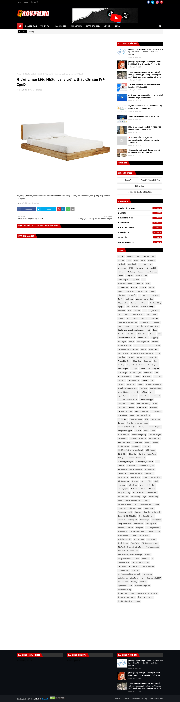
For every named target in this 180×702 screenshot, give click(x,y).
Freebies (121, 318)
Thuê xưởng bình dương (140, 535)
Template (151, 260)
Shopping (154, 338)
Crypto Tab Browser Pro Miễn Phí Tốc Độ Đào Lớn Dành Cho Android (145, 107)
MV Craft (145, 318)
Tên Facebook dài (152, 547)
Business (146, 446)
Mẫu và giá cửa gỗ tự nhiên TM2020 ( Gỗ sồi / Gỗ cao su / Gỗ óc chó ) (144, 128)
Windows (157, 322)
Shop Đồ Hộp (143, 338)
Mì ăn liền (121, 311)
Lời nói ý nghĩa (123, 489)
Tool (153, 431)
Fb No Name (149, 469)
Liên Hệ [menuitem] (107, 26)
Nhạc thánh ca (123, 303)
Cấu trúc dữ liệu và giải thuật (128, 349)
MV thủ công (135, 497)
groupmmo (122, 268)
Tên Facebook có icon (150, 543)
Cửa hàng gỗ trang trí (125, 462)
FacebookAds (151, 314)
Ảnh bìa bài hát (123, 446)
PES (146, 419)
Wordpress (148, 373)
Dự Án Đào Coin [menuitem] (93, 26)
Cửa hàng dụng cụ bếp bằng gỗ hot (146, 326)
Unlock (147, 555)
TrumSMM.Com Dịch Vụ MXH (151, 180)
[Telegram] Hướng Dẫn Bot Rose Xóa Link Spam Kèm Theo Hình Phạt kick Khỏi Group (145, 51)
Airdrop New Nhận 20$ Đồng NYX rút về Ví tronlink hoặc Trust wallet (145, 96)
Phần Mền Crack (135, 508)
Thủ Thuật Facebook (125, 283)
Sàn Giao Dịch (141, 218)
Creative (127, 326)
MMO (136, 260)
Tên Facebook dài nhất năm (128, 551)
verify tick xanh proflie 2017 (151, 578)
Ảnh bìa (155, 342)
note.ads (134, 396)
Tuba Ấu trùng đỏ (155, 435)
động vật (121, 307)
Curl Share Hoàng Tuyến (147, 454)
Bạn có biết (130, 291)
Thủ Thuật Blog (155, 303)
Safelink (137, 512)
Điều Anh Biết (123, 582)
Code (129, 260)
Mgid (144, 497)
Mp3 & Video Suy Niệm (134, 500)
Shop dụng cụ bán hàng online (137, 423)
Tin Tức (141, 237)
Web (137, 559)
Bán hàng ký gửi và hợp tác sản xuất (130, 450)
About (26, 2)
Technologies (123, 369)
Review (152, 334)
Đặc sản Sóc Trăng (124, 590)
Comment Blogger (146, 400)
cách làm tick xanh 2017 (140, 562)
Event (155, 404)
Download (132, 264)
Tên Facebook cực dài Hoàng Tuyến (130, 547)
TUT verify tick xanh (153, 528)
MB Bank (131, 357)
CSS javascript (153, 311)
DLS (157, 462)
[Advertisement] (65, 55)
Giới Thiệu (126, 699)
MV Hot (145, 295)
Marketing (131, 272)
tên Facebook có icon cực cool (129, 574)
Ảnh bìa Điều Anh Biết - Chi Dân (129, 601)
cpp (156, 373)
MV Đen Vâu (153, 357)
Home (19, 2)
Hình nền (121, 272)
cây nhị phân (122, 438)
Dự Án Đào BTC (138, 314)
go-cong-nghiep (148, 566)
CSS (143, 280)
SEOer (143, 260)
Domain (121, 466)
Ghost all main (123, 353)
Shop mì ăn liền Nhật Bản (127, 516)
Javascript (139, 268)
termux (147, 442)
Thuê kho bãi (122, 531)
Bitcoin (151, 287)
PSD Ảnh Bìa (142, 334)
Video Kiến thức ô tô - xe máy (128, 392)
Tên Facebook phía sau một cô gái (130, 555)
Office (157, 504)
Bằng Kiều (132, 454)
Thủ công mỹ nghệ (124, 539)
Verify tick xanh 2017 (125, 559)
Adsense (134, 287)
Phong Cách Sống (124, 361)
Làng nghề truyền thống (144, 299)
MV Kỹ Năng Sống (124, 493)
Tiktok (146, 431)
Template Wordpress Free (127, 388)
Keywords (153, 407)
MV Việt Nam (122, 419)
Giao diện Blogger (147, 307)
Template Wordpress (153, 384)
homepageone (123, 570)
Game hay (157, 376)
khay (119, 326)
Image (158, 353)
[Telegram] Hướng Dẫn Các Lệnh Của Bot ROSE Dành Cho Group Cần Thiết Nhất (145, 62)
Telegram (141, 223)
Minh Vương (153, 497)
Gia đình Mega (123, 477)
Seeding (121, 365)
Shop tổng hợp (153, 365)
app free (136, 280)
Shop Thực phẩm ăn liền (126, 338)
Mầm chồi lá (131, 334)
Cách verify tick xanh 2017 (135, 458)
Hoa (128, 318)
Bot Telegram (123, 287)
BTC (150, 345)
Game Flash (153, 349)
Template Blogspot (125, 431)
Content (131, 404)
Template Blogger (154, 427)
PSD (129, 311)
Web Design (122, 373)
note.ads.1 (144, 396)
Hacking (135, 481)
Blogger (121, 256)
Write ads (145, 559)
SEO (159, 334)
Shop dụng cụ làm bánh (152, 512)
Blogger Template (124, 376)
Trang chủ (20, 74)
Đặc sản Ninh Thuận (125, 586)
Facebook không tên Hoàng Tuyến (130, 469)
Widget (131, 342)
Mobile (140, 384)
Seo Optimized (151, 272)
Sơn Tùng (121, 528)
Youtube (137, 311)
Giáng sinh (122, 407)
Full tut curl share (136, 473)
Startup (141, 427)
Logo (142, 485)
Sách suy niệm (151, 524)
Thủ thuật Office (155, 388)
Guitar (145, 477)
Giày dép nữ (135, 477)
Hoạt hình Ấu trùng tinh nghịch (142, 353)
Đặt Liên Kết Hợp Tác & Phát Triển (140, 192)
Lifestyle (121, 384)
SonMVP (128, 180)
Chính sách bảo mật (156, 699)
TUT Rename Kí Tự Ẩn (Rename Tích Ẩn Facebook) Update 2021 (144, 85)
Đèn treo (143, 582)
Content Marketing (143, 404)
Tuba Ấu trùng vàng (139, 435)
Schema (121, 423)
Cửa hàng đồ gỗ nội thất (33, 74)
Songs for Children (124, 524)
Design (143, 349)
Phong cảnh (122, 508)
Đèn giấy (134, 582)
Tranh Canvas (123, 543)
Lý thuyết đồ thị (156, 411)
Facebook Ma (131, 466)
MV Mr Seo (155, 295)
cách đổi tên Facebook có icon (128, 566)
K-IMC (156, 481)
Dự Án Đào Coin (141, 227)
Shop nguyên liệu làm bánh (127, 322)
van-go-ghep (147, 574)
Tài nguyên (122, 342)
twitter (155, 442)
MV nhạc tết (141, 357)
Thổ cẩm (138, 431)
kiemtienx (135, 570)
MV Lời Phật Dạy (138, 493)
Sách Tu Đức (138, 524)
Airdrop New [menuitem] (76, 26)
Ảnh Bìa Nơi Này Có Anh (126, 597)
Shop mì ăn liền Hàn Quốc (127, 427)
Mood (120, 500)
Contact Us (34, 2)
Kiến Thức (121, 357)
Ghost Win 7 (149, 473)
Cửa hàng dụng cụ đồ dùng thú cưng (131, 330)
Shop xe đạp (144, 520)
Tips (138, 256)
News (148, 283)
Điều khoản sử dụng (139, 699)
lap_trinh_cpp (123, 396)
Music (147, 500)
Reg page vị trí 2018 (125, 512)
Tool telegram (139, 539)
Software (134, 303)
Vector (120, 276)
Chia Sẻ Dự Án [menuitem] (31, 26)
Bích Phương (150, 450)
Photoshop (137, 361)
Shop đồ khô (156, 520)
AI (128, 307)
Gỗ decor (121, 380)
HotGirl (131, 407)
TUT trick (144, 303)
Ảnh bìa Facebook (124, 345)
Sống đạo (121, 295)
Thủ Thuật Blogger (145, 264)
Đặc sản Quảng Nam (142, 586)
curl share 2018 (123, 562)
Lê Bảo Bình (151, 485)
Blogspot (130, 256)
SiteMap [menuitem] (117, 26)
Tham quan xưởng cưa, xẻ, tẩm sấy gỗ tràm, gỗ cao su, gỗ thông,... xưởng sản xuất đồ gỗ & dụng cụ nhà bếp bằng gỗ (144, 74)
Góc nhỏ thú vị (155, 477)
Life (152, 380)
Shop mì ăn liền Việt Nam (135, 365)
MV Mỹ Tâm (131, 384)
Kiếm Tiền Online (141, 208)
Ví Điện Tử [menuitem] (44, 26)
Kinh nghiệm (132, 485)
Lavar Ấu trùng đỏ (141, 411)
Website (140, 272)
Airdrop (141, 213)
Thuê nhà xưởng (123, 535)
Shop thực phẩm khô (146, 516)
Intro (142, 481)
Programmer (155, 419)
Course (157, 345)
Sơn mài (130, 528)
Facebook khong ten (147, 466)
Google (120, 291)
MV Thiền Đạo (123, 497)
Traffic (152, 291)
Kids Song (121, 485)
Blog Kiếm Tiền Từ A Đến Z (127, 400)
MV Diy (143, 489)
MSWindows (122, 415)
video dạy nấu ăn (143, 342)
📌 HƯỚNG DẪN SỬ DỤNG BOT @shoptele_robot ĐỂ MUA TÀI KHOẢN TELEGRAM (144, 140)
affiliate (144, 392)
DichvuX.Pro (139, 186)
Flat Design (147, 376)
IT (139, 295)
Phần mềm (154, 318)
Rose (155, 361)
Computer (121, 404)
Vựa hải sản (132, 295)
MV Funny (151, 489)
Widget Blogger (135, 373)
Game (155, 330)
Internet (145, 380)
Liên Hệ (117, 699)
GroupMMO (23, 90)
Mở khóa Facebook (125, 504)
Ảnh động (129, 299)
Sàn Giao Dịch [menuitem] (61, 26)
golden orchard (154, 438)
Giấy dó (121, 334)
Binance (143, 287)
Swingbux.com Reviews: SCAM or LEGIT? (144, 116)
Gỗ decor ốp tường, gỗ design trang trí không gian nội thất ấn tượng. (144, 151)
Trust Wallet (135, 543)
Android (143, 345)
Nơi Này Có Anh (146, 504)
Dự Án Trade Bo (141, 242)
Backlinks (135, 307)
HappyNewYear (133, 380)
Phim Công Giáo (124, 280)
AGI (135, 345)
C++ (144, 311)
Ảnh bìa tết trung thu (145, 597)
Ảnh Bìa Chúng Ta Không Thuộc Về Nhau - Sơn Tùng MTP (137, 593)
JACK (149, 481)
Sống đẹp (139, 528)
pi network (138, 442)
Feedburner (122, 473)
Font (148, 330)
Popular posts (149, 508)
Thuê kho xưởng (154, 531)
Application (136, 446)
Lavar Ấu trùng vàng (125, 411)
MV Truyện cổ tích (143, 415)
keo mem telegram (125, 442)
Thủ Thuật (143, 388)
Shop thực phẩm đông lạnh (127, 520)
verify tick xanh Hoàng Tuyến (128, 578)
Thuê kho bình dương (137, 531)
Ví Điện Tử (141, 232)
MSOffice (134, 489)
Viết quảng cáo (153, 369)
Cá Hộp (120, 458)
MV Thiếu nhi (152, 493)
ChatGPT (137, 376)
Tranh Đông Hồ (123, 435)
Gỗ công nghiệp (123, 481)
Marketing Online (136, 419)
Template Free (145, 322)
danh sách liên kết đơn (138, 438)
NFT (136, 504)
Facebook (121, 264)
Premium (147, 361)
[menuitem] (20, 26)
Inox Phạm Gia (142, 407)
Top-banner (151, 539)
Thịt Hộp (134, 369)
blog (151, 392)
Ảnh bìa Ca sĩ (155, 396)
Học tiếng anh (142, 291)
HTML (131, 268)
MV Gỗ (132, 415)
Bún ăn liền (122, 454)
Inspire (136, 318)
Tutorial (142, 369)
